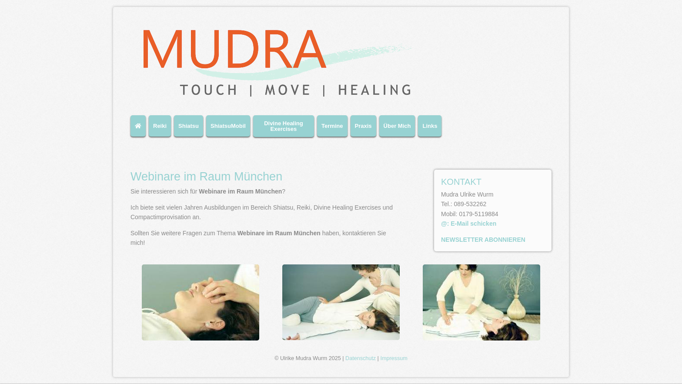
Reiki (160, 126)
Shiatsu (188, 126)
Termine (332, 126)
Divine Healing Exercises (283, 126)
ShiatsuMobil (228, 126)
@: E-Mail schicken (468, 223)
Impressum (393, 358)
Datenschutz (360, 358)
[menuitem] (139, 129)
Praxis (363, 126)
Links (429, 126)
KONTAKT (461, 182)
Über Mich (397, 126)
